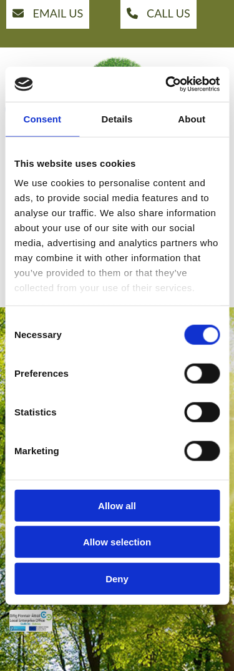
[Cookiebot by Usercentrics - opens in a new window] (167, 84)
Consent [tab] (42, 118)
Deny (117, 578)
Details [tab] (117, 118)
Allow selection (117, 542)
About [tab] (191, 118)
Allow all (117, 505)
